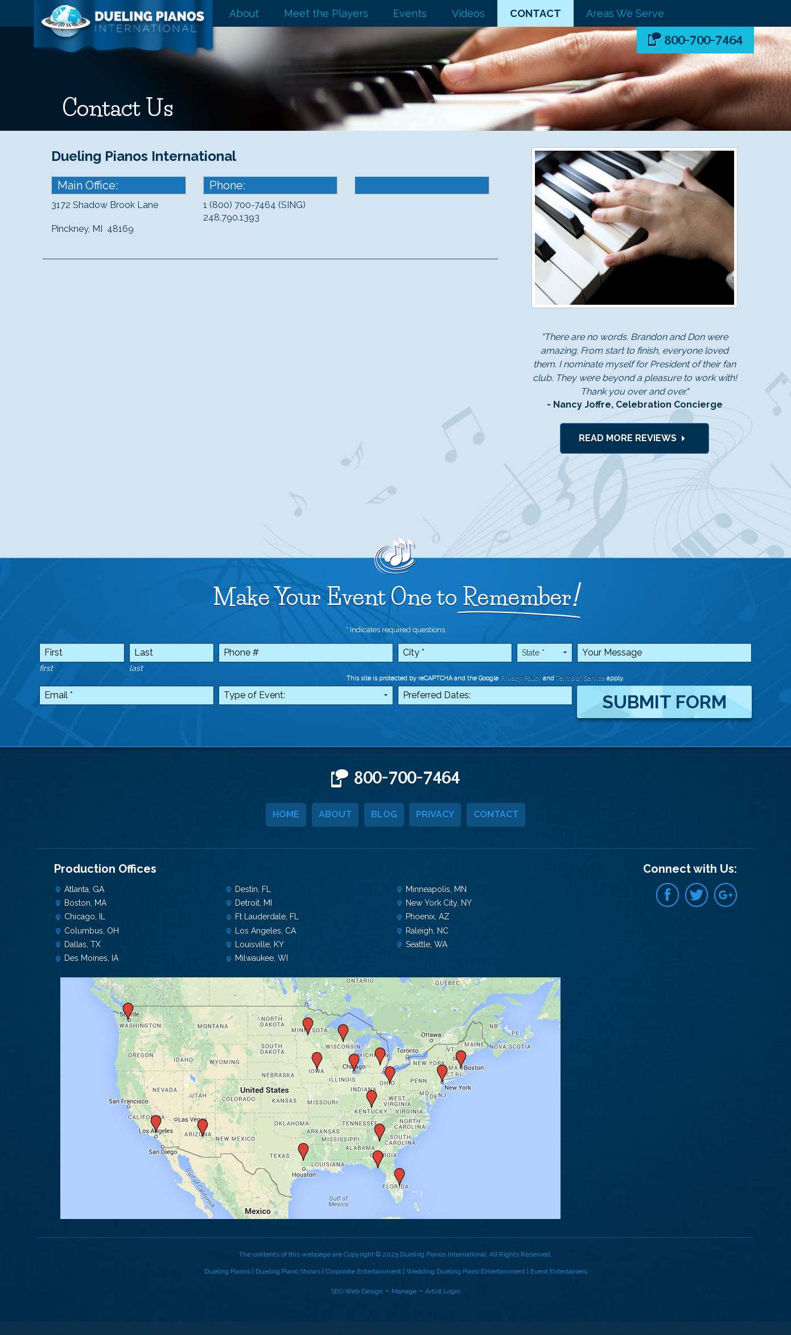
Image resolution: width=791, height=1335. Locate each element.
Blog (384, 814)
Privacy (436, 814)
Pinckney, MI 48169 (92, 228)
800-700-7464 (703, 40)
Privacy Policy (520, 678)
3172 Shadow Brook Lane (104, 205)
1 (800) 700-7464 (239, 205)
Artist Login (442, 1291)
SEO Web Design (357, 1291)
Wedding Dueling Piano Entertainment (465, 1271)
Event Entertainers (558, 1271)
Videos (468, 13)
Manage (404, 1291)
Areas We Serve (625, 13)
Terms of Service (580, 678)
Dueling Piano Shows (288, 1271)
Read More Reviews (634, 438)
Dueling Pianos (227, 1271)
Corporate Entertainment (364, 1271)
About (244, 13)
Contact (535, 13)
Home (286, 814)
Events (410, 13)
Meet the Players (326, 13)
